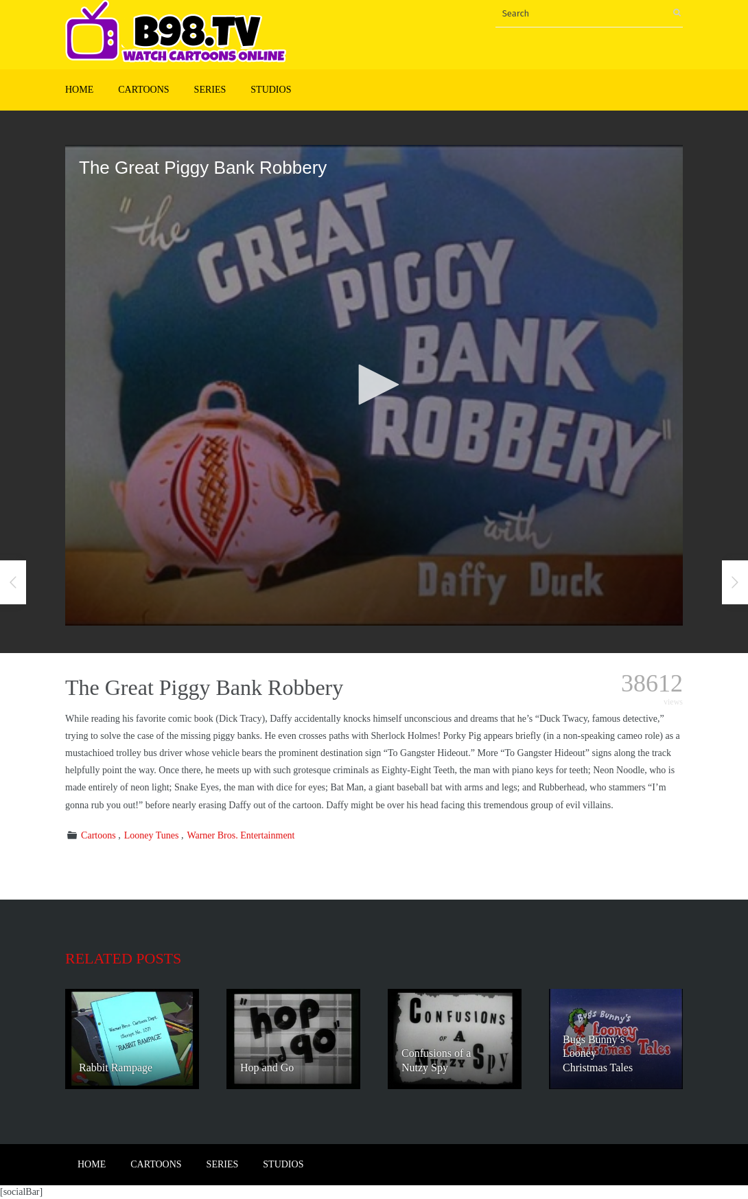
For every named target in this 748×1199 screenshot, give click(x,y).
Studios (270, 89)
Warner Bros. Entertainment (240, 835)
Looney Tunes (151, 835)
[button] (374, 384)
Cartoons (143, 89)
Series (210, 89)
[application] (374, 385)
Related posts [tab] (123, 958)
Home (79, 89)
